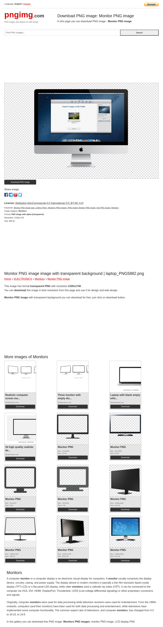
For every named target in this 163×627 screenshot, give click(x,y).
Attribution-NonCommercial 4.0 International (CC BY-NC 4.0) (49, 203)
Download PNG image (20, 182)
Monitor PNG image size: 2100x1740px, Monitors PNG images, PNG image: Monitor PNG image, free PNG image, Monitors (66, 208)
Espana (27, 4)
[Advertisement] (81, 60)
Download (20, 406)
